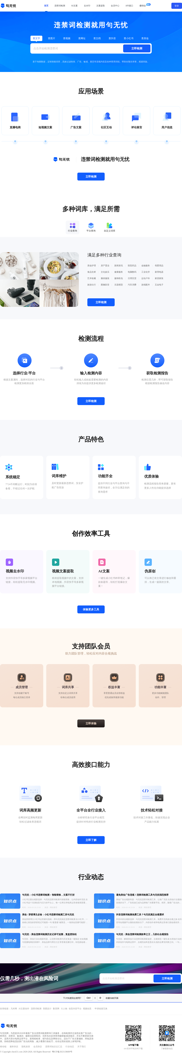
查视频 (66, 38)
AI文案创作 (24, 1008)
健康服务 (118, 272)
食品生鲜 (91, 272)
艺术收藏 (91, 278)
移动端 (3, 1046)
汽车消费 (132, 285)
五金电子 (159, 285)
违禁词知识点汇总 (53, 1046)
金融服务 (145, 265)
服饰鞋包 (118, 278)
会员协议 (37, 1046)
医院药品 (132, 265)
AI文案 (74, 6)
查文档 (97, 38)
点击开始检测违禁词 (45, 48)
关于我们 (81, 1046)
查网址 (82, 38)
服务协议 (14, 1046)
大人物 (64, 1008)
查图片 (51, 38)
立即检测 (136, 48)
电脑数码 (132, 272)
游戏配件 (145, 285)
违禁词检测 (59, 6)
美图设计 (47, 1008)
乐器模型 (118, 285)
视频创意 (87, 1008)
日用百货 (132, 278)
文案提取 (100, 6)
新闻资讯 (118, 265)
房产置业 (105, 265)
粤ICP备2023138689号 (62, 1052)
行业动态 (70, 1046)
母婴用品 (159, 265)
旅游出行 (91, 285)
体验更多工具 (91, 609)
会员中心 (115, 6)
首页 (46, 6)
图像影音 (105, 285)
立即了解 (91, 840)
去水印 (87, 6)
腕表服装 (105, 278)
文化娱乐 (105, 272)
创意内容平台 (75, 1008)
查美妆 (145, 38)
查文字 (36, 38)
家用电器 (159, 272)
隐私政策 (26, 1046)
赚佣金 (143, 6)
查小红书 (128, 38)
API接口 (129, 6)
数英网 (56, 1008)
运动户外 (145, 278)
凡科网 (14, 1008)
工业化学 (145, 272)
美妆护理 (91, 265)
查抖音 (112, 38)
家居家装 (159, 278)
